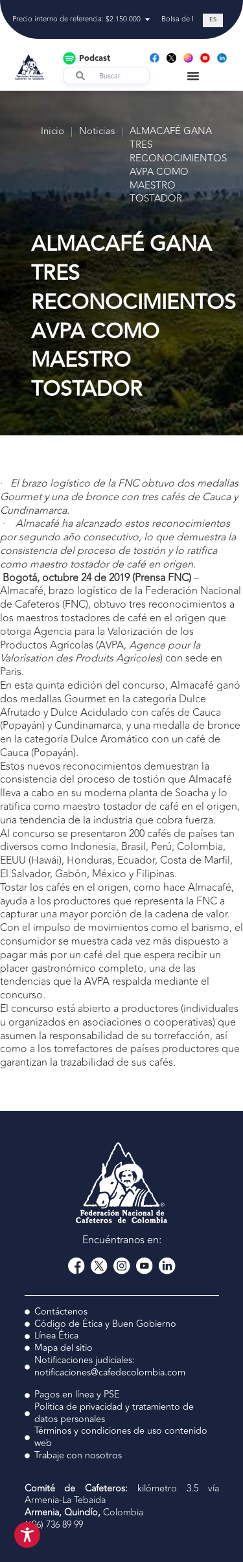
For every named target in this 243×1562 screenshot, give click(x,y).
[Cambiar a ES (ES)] (213, 20)
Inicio (52, 132)
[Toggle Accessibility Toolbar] (27, 1535)
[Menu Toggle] (193, 75)
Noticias (97, 132)
